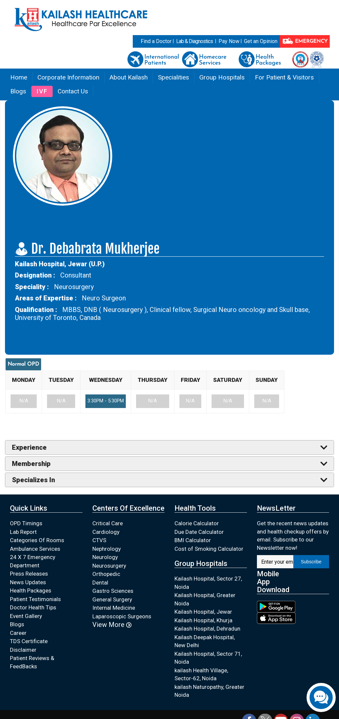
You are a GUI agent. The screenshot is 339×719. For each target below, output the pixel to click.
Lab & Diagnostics (194, 41)
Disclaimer (23, 649)
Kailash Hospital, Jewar (203, 611)
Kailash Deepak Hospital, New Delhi (204, 641)
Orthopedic (106, 574)
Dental (100, 582)
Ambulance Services (35, 548)
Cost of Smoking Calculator (208, 548)
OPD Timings (26, 523)
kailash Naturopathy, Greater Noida (209, 691)
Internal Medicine (113, 607)
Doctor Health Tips (33, 607)
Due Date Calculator (199, 532)
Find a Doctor (156, 41)
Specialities (173, 77)
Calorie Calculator (196, 523)
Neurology (105, 557)
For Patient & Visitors (284, 77)
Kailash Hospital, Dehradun (207, 628)
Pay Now (228, 41)
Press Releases (29, 573)
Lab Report (23, 532)
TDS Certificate (29, 641)
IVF (42, 91)
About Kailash (129, 77)
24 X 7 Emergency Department (32, 561)
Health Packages (30, 590)
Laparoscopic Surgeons (121, 616)
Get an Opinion (260, 41)
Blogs (18, 91)
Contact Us (73, 91)
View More (111, 625)
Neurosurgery (109, 565)
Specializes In (33, 480)
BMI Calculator (192, 540)
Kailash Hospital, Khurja (203, 620)
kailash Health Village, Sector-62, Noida (201, 674)
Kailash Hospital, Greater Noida (204, 599)
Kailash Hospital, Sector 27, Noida (208, 582)
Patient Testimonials (35, 599)
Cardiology (106, 532)
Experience (29, 447)
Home (18, 77)
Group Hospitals (222, 77)
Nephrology (106, 548)
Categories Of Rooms (37, 540)
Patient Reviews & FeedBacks (32, 662)
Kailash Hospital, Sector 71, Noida (208, 657)
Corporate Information (68, 77)
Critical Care (107, 523)
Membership (31, 463)
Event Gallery (26, 616)
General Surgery (112, 599)
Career (18, 633)
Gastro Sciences (112, 591)
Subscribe (311, 561)
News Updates (28, 582)
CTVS (99, 540)
